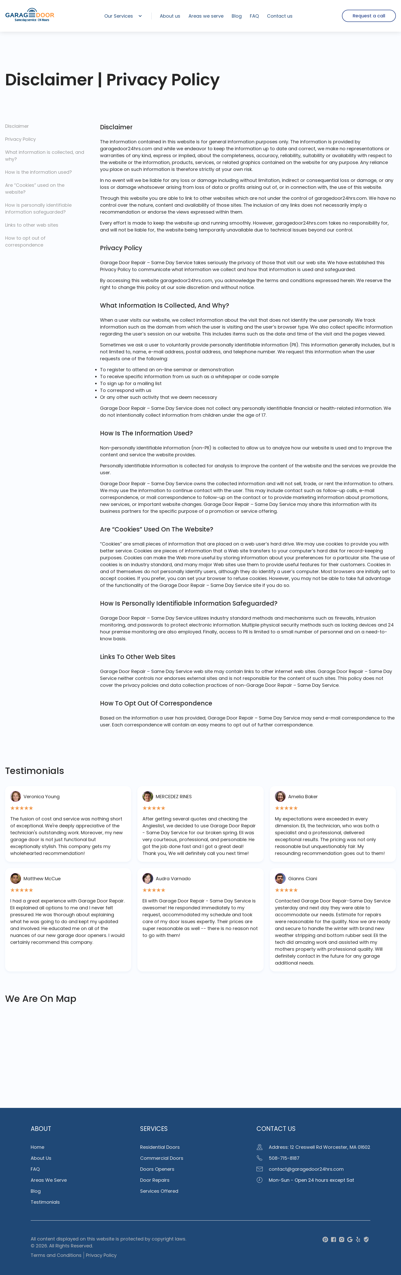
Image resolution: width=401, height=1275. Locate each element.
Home (37, 1147)
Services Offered (159, 1191)
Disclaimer (17, 126)
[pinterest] (325, 1240)
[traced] (366, 1240)
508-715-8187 (278, 1158)
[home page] (30, 20)
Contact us (280, 16)
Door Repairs (155, 1180)
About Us (41, 1158)
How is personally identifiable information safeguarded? (38, 208)
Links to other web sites (31, 225)
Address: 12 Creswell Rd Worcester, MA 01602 (313, 1147)
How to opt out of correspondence (25, 241)
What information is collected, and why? (44, 155)
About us (170, 16)
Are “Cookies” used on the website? (34, 188)
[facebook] (333, 1240)
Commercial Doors (161, 1158)
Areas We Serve (49, 1180)
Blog (237, 16)
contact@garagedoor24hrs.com (300, 1169)
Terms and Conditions (56, 1255)
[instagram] (342, 1240)
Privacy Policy (20, 139)
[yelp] (358, 1240)
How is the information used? (38, 172)
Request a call (369, 16)
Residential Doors (160, 1147)
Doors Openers (157, 1169)
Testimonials (45, 1202)
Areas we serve (206, 16)
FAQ (254, 16)
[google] (350, 1240)
